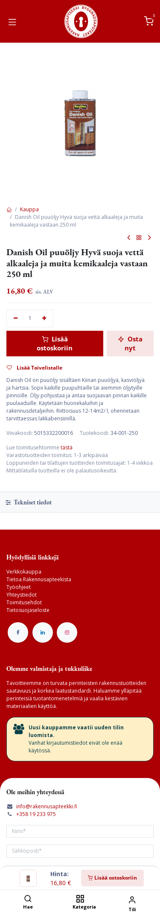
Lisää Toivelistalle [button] (34, 367)
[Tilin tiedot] (132, 899)
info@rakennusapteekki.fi (46, 806)
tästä (67, 447)
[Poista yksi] (15, 319)
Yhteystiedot (21, 594)
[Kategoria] (80, 899)
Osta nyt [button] (130, 343)
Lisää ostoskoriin (112, 877)
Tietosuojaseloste (27, 610)
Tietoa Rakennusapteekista (38, 579)
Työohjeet (18, 587)
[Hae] (28, 899)
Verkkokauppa (23, 571)
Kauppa (29, 209)
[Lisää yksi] (44, 319)
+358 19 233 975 (36, 814)
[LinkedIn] (42, 632)
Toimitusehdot (24, 602)
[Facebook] (18, 632)
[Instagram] (67, 632)
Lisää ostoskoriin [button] (55, 343)
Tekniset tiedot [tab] (29, 502)
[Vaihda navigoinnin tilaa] (12, 21)
